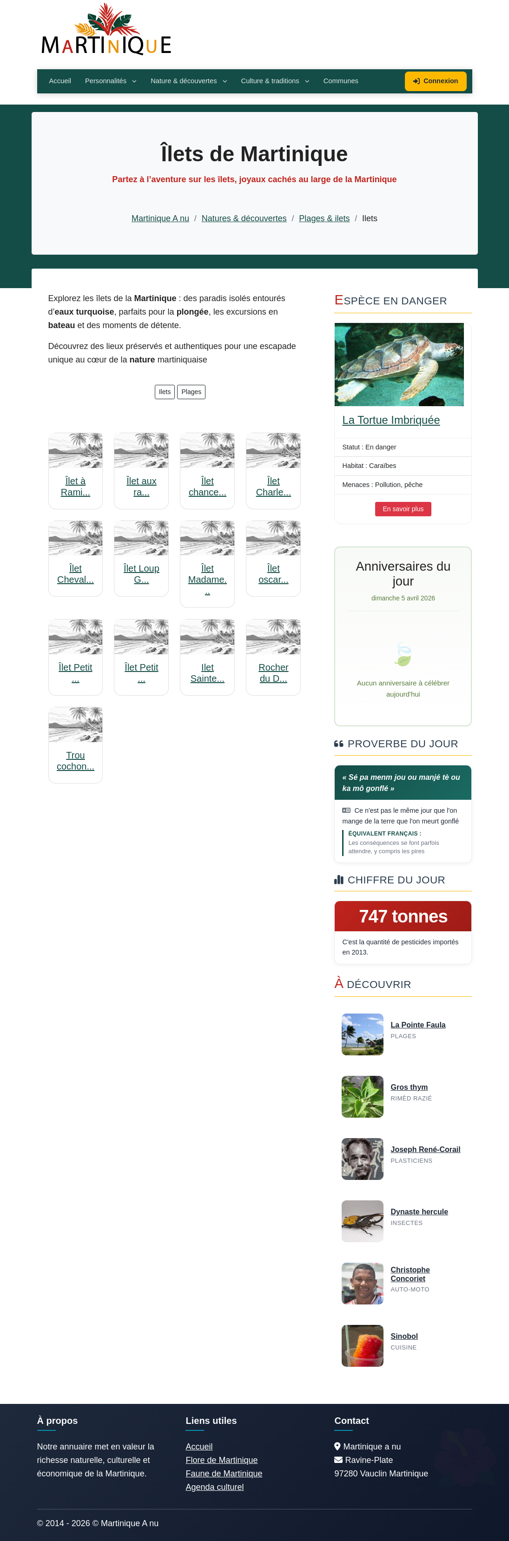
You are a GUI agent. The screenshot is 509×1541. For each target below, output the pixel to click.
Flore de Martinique (221, 1460)
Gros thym (409, 1087)
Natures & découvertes (244, 218)
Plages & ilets (324, 218)
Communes (341, 81)
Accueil (60, 81)
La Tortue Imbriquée (391, 420)
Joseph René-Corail (425, 1149)
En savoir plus (403, 509)
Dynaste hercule (419, 1212)
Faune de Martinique (223, 1473)
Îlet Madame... (207, 579)
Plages (191, 391)
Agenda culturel (214, 1487)
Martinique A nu (160, 218)
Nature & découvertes (189, 81)
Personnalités (111, 81)
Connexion (435, 81)
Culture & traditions (275, 81)
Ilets (165, 391)
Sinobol (404, 1336)
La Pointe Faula (417, 1025)
